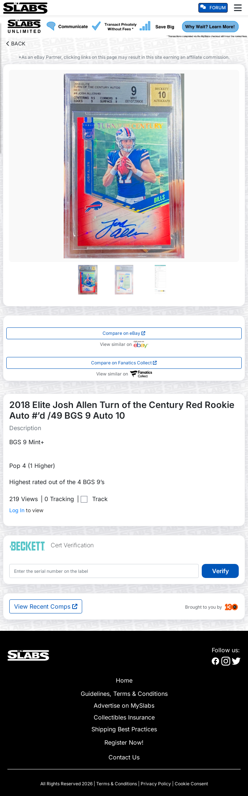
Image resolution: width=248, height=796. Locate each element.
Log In (16, 510)
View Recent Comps (45, 606)
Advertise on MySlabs (124, 705)
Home (124, 680)
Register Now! (124, 742)
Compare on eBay (124, 333)
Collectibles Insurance (124, 717)
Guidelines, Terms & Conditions (124, 693)
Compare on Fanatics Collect (124, 362)
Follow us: (226, 650)
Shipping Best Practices (124, 729)
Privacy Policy (156, 783)
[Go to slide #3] (160, 280)
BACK (15, 43)
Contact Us (124, 757)
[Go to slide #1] (87, 280)
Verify (220, 571)
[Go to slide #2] (124, 280)
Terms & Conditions (116, 783)
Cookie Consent (191, 783)
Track (100, 499)
